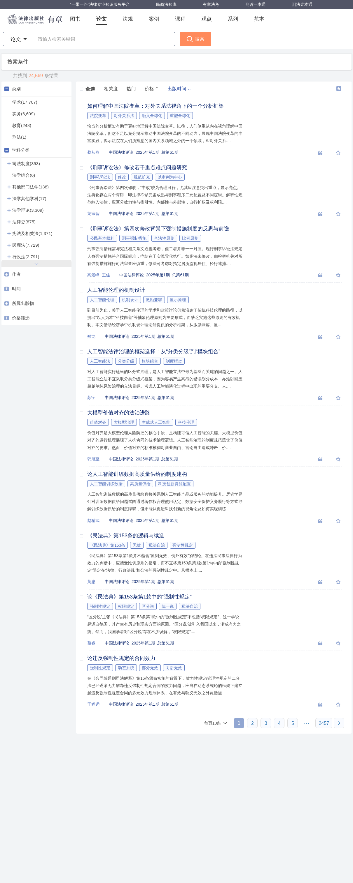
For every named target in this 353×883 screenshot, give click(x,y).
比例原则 (190, 238)
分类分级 (126, 361)
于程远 (93, 704)
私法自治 (156, 545)
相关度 (111, 88)
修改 (122, 177)
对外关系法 (124, 115)
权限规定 (126, 606)
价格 (152, 88)
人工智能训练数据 (106, 483)
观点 (206, 19)
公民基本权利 (102, 238)
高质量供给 (140, 483)
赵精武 (93, 520)
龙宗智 (93, 213)
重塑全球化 (180, 115)
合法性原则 (164, 238)
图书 (75, 19)
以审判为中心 (170, 177)
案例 (154, 19)
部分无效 (150, 667)
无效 (137, 545)
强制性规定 (182, 545)
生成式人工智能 (156, 422)
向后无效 (174, 667)
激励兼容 (154, 299)
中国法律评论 (122, 152)
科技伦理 (186, 422)
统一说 (168, 606)
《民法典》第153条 (107, 545)
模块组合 (150, 361)
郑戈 (91, 336)
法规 (128, 19)
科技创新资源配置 (174, 483)
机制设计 (130, 299)
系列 (233, 19)
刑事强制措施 (134, 238)
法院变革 (98, 115)
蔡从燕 (93, 152)
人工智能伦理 (102, 299)
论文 (101, 19)
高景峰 (93, 275)
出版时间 (179, 88)
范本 (259, 19)
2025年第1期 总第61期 (157, 152)
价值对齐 (98, 422)
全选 (87, 88)
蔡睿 (91, 643)
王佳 (106, 275)
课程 (180, 19)
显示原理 (178, 299)
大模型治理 (124, 422)
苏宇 (91, 397)
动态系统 (126, 667)
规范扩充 (142, 177)
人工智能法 (100, 361)
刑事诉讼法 (100, 177)
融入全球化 (152, 115)
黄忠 (91, 581)
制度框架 (174, 361)
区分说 (148, 606)
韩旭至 (93, 459)
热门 (131, 88)
